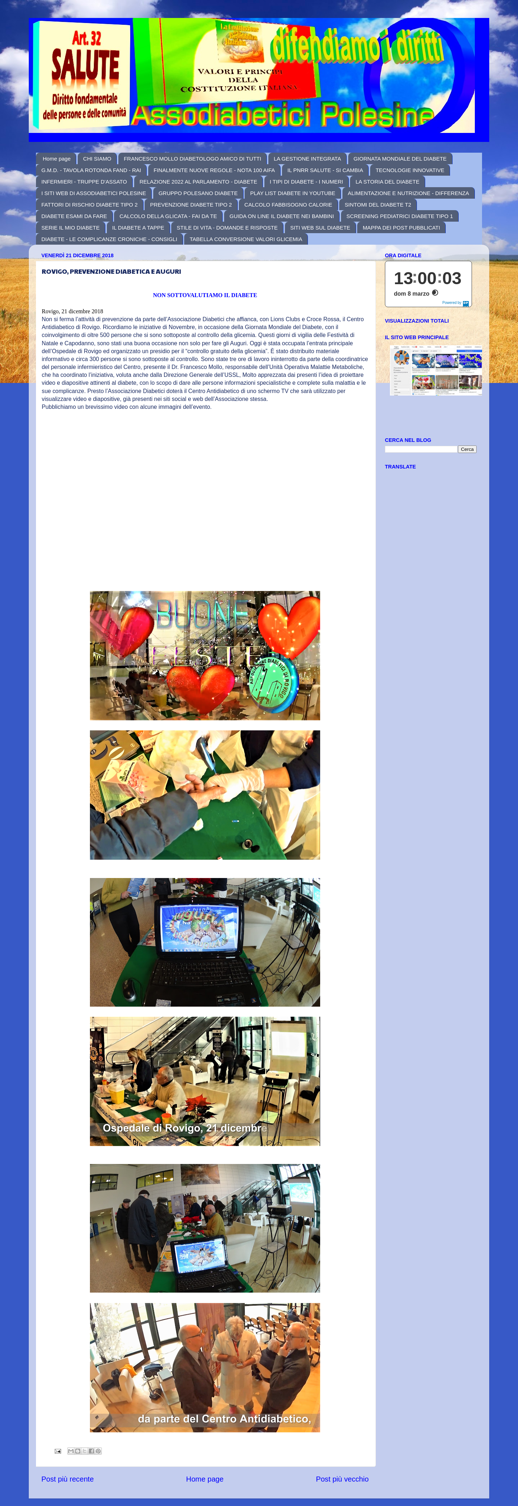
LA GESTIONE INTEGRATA (307, 159)
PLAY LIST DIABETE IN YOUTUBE (292, 193)
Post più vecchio (342, 1479)
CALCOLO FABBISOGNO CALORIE (288, 205)
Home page (57, 159)
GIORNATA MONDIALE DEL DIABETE (400, 159)
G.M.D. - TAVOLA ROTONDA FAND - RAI (91, 170)
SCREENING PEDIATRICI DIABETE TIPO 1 (399, 216)
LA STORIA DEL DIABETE (387, 182)
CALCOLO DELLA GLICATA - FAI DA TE (168, 216)
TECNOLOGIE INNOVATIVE (410, 170)
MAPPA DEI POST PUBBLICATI (401, 228)
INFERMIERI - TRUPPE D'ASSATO (84, 182)
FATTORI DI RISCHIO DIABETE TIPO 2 (89, 205)
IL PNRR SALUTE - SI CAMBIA (325, 170)
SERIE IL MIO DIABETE (70, 228)
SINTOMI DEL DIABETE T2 (378, 205)
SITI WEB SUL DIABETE (320, 228)
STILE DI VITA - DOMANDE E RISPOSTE (227, 228)
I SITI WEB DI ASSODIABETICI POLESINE (93, 193)
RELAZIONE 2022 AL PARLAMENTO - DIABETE (198, 182)
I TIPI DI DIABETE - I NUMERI (306, 182)
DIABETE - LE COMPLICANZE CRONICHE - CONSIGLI (109, 239)
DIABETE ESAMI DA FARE (74, 216)
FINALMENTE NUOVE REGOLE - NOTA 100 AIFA (214, 170)
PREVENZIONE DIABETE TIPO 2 (191, 205)
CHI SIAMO (97, 159)
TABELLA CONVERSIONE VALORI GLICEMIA (246, 239)
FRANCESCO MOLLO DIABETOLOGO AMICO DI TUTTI (192, 159)
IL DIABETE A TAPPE (138, 228)
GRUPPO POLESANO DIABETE (198, 193)
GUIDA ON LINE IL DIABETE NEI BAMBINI (282, 216)
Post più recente (67, 1479)
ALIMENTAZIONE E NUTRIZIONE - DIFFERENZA (408, 193)
